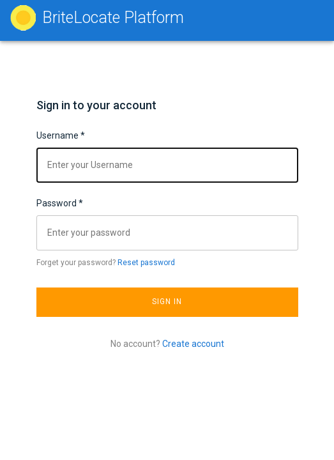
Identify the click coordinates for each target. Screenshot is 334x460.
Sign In (167, 301)
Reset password (146, 262)
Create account (193, 344)
